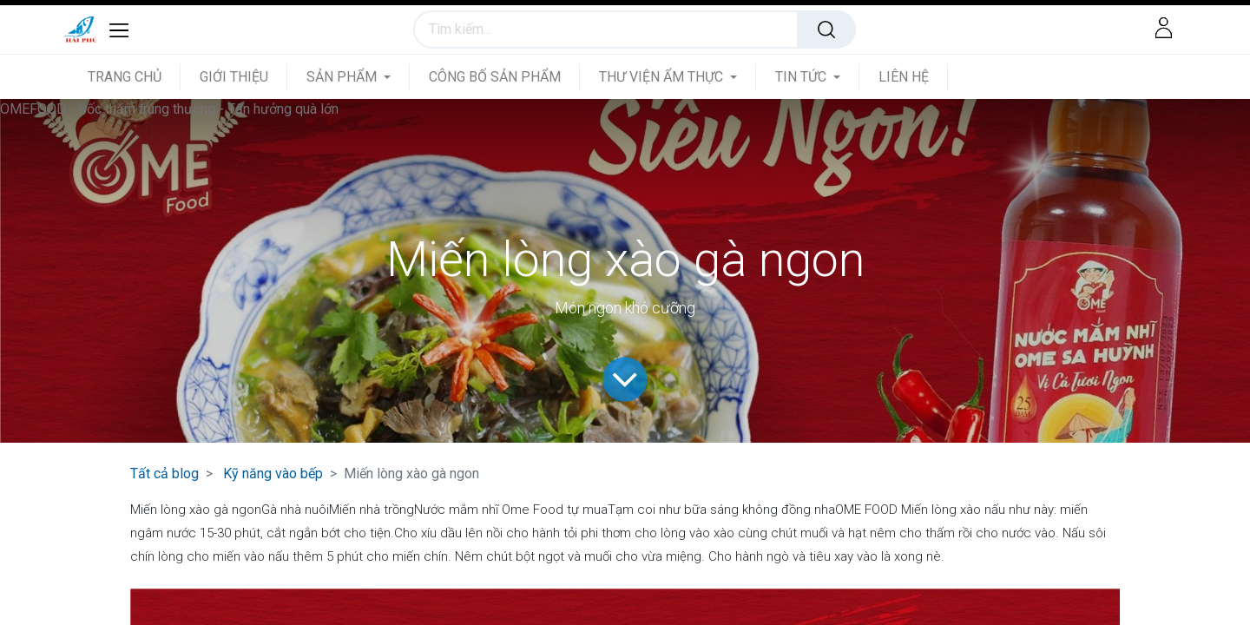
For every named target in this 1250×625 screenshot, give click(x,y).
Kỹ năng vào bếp (273, 473)
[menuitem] (134, 77)
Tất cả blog (164, 473)
